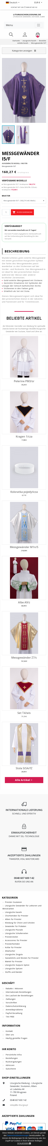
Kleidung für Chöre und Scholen (20, 923)
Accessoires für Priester (16, 940)
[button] (13, 2)
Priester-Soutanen (13, 902)
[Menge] (6, 212)
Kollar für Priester (13, 947)
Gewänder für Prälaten (15, 926)
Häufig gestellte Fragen (16, 1038)
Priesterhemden (12, 944)
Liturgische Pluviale (14, 930)
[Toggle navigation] (38, 25)
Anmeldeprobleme (14, 1009)
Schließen (24, 1143)
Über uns (9, 1034)
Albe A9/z (24, 602)
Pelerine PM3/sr (24, 381)
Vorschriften (11, 1002)
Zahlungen (10, 999)
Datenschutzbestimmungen (18, 1135)
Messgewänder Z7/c (24, 657)
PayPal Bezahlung (13, 1013)
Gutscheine (10, 1069)
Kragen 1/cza (24, 436)
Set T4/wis (24, 713)
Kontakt (9, 1031)
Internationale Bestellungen (18, 992)
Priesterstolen (11, 937)
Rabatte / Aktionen (14, 988)
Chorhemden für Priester (16, 915)
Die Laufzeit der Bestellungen (19, 995)
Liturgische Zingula (14, 954)
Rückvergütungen (13, 1061)
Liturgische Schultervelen (16, 933)
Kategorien (10, 897)
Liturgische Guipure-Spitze (17, 965)
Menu (9, 25)
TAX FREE (9, 1016)
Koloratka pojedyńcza (24, 492)
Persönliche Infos (13, 1054)
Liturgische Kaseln (13, 912)
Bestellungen (11, 1058)
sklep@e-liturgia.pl (19, 1105)
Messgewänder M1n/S (24, 547)
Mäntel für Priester (13, 961)
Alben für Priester (13, 919)
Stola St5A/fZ (24, 768)
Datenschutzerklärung (15, 1006)
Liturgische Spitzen (14, 968)
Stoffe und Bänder (13, 972)
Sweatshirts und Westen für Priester (22, 958)
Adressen (9, 1065)
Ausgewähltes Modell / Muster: (15, 163)
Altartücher (10, 951)
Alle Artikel (24, 780)
